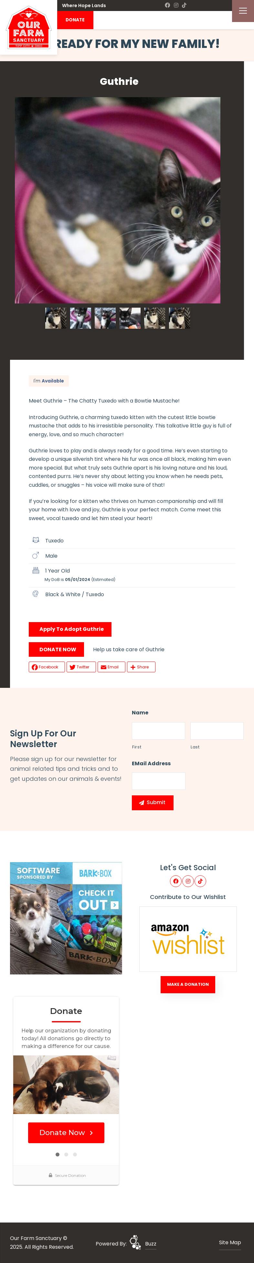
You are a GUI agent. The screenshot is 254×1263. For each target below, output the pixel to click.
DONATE (75, 20)
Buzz (150, 1243)
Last (195, 747)
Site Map (230, 1242)
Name (140, 713)
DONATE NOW (57, 649)
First (136, 747)
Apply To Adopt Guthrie (71, 629)
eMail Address (151, 763)
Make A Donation (188, 984)
